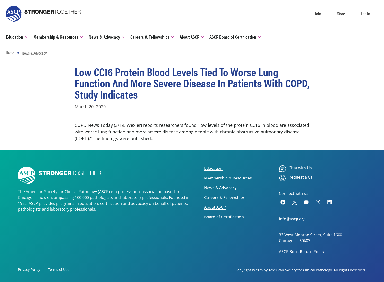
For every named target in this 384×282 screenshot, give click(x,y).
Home (10, 53)
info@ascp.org (292, 219)
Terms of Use (58, 269)
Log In (365, 13)
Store (341, 13)
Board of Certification (224, 217)
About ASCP (215, 207)
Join (318, 13)
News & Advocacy (220, 187)
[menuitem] (295, 168)
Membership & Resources (228, 178)
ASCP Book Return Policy (301, 251)
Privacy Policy (29, 269)
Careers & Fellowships (224, 197)
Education (213, 168)
